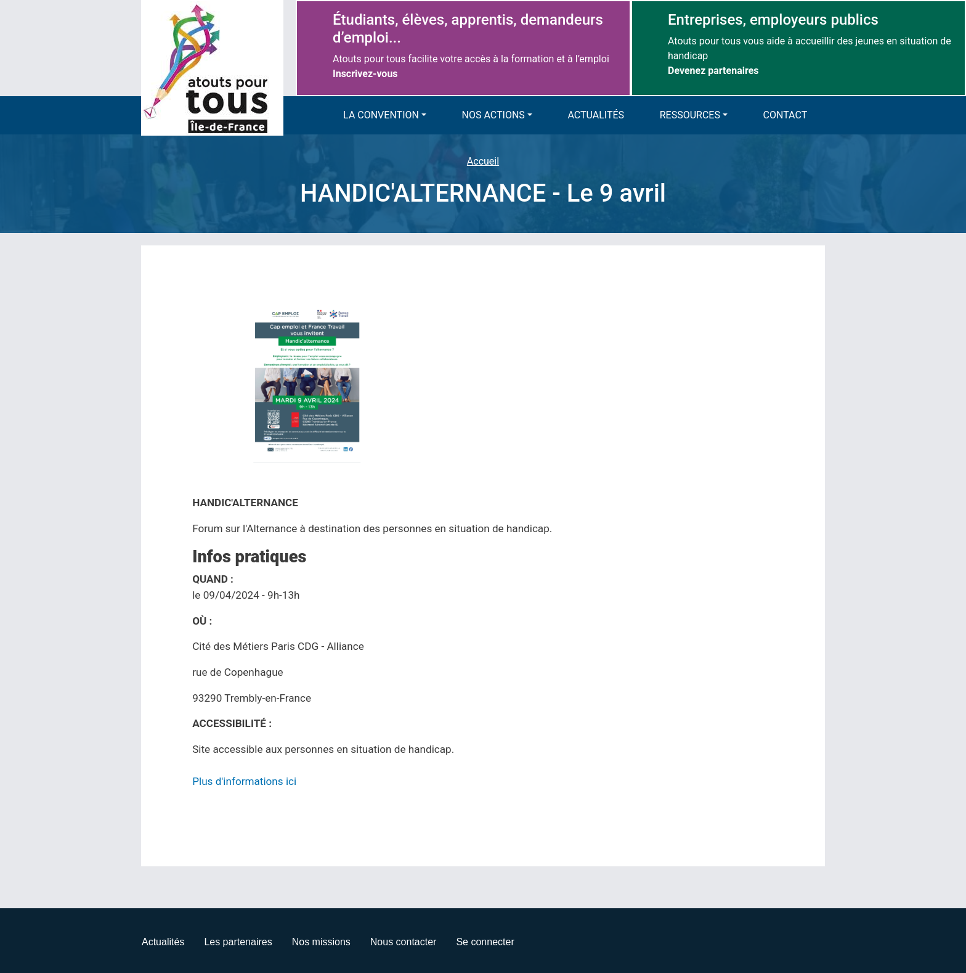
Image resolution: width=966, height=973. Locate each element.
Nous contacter (403, 942)
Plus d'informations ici (244, 781)
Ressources (690, 115)
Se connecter (485, 942)
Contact (785, 115)
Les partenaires (238, 942)
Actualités (596, 115)
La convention (381, 115)
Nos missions (321, 942)
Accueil (483, 161)
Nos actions (493, 115)
